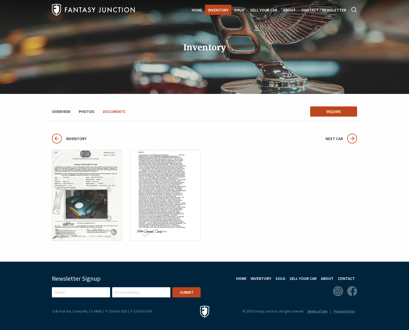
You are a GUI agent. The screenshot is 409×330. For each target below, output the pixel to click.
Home (197, 10)
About (289, 10)
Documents (114, 111)
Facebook (352, 291)
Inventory (218, 10)
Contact (346, 278)
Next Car (341, 138)
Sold (239, 10)
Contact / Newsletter (324, 10)
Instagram (338, 291)
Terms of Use (317, 311)
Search (354, 10)
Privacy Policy (344, 311)
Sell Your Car (263, 10)
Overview (61, 111)
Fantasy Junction (93, 10)
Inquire (333, 111)
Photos (86, 111)
